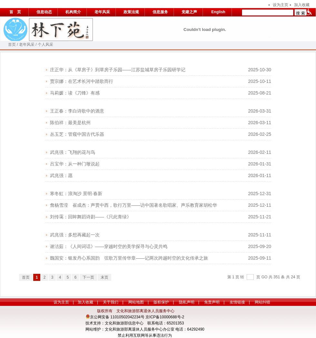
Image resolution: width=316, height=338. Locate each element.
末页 (104, 277)
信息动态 (44, 12)
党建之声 (189, 12)
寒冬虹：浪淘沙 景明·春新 (76, 193)
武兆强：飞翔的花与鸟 (72, 152)
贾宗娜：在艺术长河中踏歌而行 (81, 81)
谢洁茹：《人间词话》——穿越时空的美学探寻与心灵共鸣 (108, 246)
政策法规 (131, 12)
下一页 (88, 277)
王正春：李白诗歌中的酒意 (77, 111)
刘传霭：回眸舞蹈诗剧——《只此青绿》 (90, 216)
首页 (12, 44)
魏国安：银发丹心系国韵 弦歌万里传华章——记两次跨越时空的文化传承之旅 (129, 258)
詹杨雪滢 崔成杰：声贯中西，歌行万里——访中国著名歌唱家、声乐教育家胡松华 (133, 205)
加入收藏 (302, 5)
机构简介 (73, 12)
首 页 (15, 12)
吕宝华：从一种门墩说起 (75, 163)
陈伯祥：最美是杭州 (70, 122)
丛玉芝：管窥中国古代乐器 (77, 134)
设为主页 (280, 5)
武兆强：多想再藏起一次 (75, 234)
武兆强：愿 (61, 175)
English (218, 12)
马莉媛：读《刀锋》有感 (75, 92)
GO (265, 277)
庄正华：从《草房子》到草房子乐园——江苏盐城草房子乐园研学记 (117, 69)
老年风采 (102, 12)
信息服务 (160, 12)
